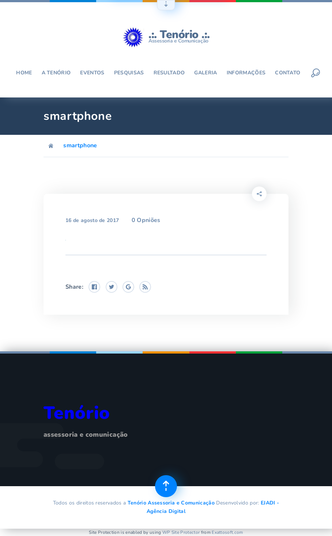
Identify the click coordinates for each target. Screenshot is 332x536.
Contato (287, 72)
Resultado (169, 72)
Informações (246, 72)
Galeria (205, 72)
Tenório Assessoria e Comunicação (171, 502)
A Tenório (56, 72)
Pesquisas (129, 72)
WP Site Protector (181, 532)
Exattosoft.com (227, 532)
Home (24, 72)
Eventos (92, 72)
